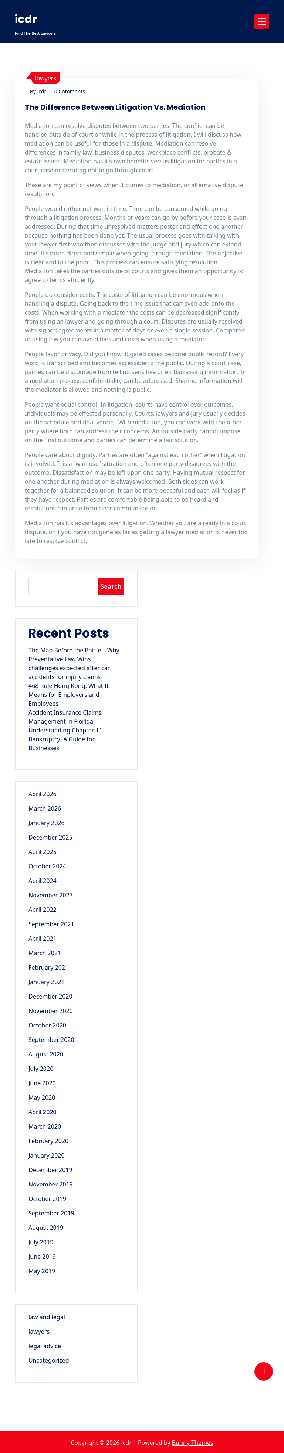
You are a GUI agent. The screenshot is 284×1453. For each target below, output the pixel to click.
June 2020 (42, 1083)
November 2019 (50, 1184)
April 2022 (42, 910)
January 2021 (46, 982)
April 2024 (42, 881)
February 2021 (48, 967)
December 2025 (50, 837)
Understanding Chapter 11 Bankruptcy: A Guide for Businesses (65, 739)
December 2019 (50, 1170)
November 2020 (50, 1011)
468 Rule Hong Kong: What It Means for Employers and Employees (68, 695)
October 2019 (47, 1199)
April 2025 (42, 852)
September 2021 (51, 924)
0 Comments (68, 91)
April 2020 (42, 1112)
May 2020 (41, 1097)
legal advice (44, 1346)
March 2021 (44, 953)
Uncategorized (48, 1360)
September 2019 (51, 1213)
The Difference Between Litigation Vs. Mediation (115, 107)
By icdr (35, 91)
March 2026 (44, 808)
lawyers (45, 78)
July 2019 (40, 1242)
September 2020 (51, 1040)
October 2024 (47, 866)
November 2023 (50, 895)
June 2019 (42, 1256)
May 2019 (41, 1271)
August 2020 (45, 1054)
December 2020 (50, 996)
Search (111, 586)
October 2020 (47, 1025)
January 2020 (46, 1155)
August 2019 (45, 1228)
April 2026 (42, 794)
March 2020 (44, 1126)
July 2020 (40, 1069)
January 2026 (46, 823)
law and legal (46, 1317)
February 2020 (48, 1141)
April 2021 (42, 938)
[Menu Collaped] (261, 21)
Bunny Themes (192, 1443)
